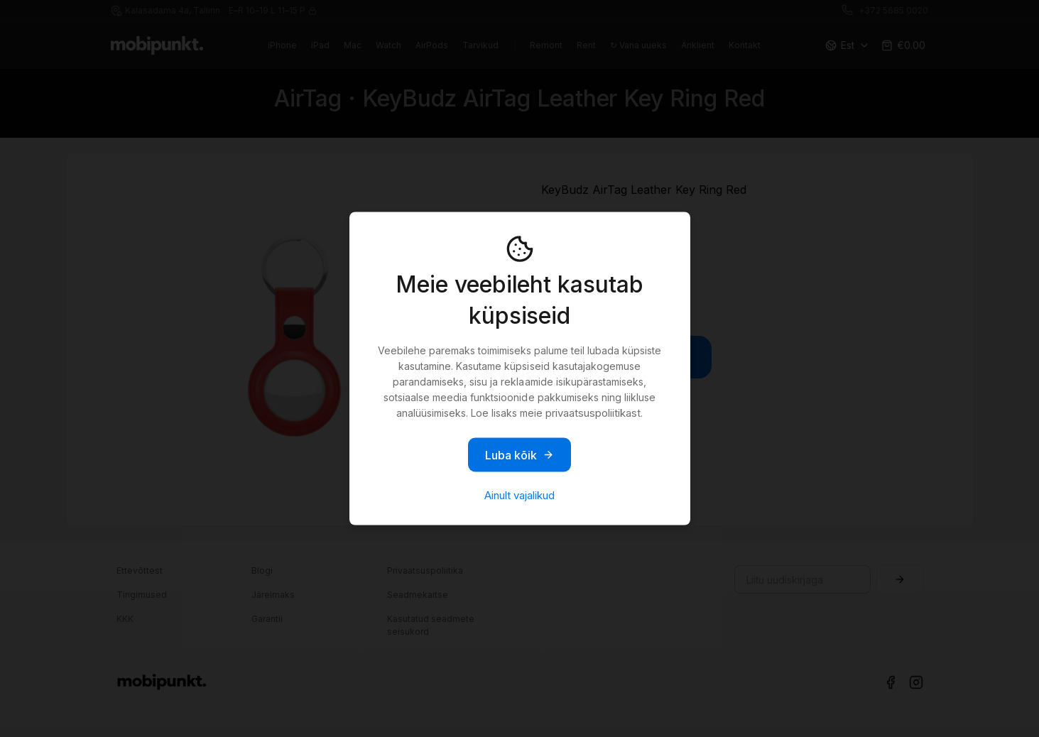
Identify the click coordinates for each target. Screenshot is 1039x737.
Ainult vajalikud (519, 495)
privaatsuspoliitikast (593, 413)
